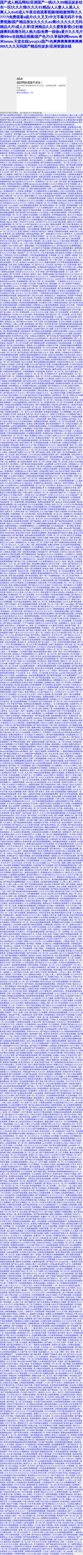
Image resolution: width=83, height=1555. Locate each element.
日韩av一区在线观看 (15, 853)
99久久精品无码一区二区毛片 (48, 1057)
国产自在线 (51, 336)
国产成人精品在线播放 (47, 172)
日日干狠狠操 (5, 872)
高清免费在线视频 (59, 127)
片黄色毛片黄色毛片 (38, 231)
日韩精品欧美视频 (25, 1366)
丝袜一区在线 (62, 785)
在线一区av (27, 1281)
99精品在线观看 (65, 1425)
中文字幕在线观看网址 (22, 602)
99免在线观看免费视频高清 (34, 939)
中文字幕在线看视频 (60, 982)
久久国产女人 (27, 775)
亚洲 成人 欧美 (15, 350)
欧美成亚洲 (42, 782)
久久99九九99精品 (14, 803)
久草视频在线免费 (41, 443)
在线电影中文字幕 (40, 822)
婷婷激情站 (26, 331)
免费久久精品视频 (31, 1321)
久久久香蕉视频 (21, 1373)
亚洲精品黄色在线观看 (41, 1326)
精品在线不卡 (9, 450)
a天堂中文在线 (61, 464)
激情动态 (72, 1537)
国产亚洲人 (40, 792)
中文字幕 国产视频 (15, 704)
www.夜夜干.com (17, 1129)
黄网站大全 (69, 815)
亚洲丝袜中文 (12, 856)
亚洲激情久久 (59, 872)
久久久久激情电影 (52, 540)
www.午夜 (67, 369)
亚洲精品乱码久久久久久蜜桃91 (66, 1236)
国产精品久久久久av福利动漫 (54, 1005)
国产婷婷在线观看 (70, 1535)
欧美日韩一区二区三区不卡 (42, 868)
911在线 (18, 837)
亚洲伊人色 (13, 1122)
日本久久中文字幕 (32, 846)
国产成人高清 (53, 1001)
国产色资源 (54, 552)
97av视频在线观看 (21, 179)
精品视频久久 (44, 1352)
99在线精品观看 (56, 811)
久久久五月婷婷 (17, 1003)
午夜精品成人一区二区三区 (39, 879)
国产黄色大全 (14, 780)
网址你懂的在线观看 (38, 189)
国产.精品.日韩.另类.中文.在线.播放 (50, 1081)
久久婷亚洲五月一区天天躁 (12, 587)
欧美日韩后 (38, 1328)
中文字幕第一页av (19, 974)
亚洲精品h (57, 1257)
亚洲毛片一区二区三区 (55, 371)
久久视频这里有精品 (72, 260)
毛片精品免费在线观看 (36, 932)
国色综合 (27, 998)
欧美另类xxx (10, 625)
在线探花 (4, 1247)
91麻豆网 (51, 1110)
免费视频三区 (29, 1269)
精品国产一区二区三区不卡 (29, 253)
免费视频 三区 (60, 1074)
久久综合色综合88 (58, 578)
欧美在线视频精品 (58, 1326)
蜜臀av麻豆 (15, 1043)
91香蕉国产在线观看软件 (33, 1437)
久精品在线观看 (40, 447)
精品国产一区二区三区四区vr (43, 146)
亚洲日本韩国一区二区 (18, 469)
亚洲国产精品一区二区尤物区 (60, 977)
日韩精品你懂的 (22, 1034)
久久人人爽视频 (62, 227)
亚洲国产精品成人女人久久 (72, 1024)
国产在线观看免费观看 (41, 856)
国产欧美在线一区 (46, 440)
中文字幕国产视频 (21, 744)
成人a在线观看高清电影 (45, 1269)
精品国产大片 (74, 830)
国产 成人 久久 (16, 172)
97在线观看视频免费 (72, 811)
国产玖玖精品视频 (23, 139)
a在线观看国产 (15, 236)
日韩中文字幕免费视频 (26, 787)
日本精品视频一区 (27, 523)
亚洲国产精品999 (66, 1494)
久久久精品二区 (17, 1371)
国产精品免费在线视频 (23, 725)
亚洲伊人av (66, 519)
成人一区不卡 (58, 1392)
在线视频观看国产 (59, 1444)
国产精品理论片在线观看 (37, 1390)
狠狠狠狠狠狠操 (30, 1150)
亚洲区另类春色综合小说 (52, 1114)
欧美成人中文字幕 (30, 803)
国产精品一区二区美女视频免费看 (44, 497)
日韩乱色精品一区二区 (22, 1316)
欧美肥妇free (6, 1027)
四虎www (77, 1549)
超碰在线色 (49, 398)
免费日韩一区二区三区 (14, 196)
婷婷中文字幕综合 (58, 414)
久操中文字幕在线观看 (43, 1285)
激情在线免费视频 (67, 1138)
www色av (37, 718)
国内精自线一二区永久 (57, 972)
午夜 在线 (53, 725)
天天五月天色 (34, 1338)
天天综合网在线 (44, 381)
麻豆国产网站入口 (34, 875)
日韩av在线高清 (47, 1338)
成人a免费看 (33, 1266)
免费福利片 (67, 832)
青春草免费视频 (35, 1143)
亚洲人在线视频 (61, 1525)
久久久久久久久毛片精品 (58, 447)
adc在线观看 (23, 160)
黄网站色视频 (48, 274)
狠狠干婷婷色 (12, 1314)
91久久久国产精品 (21, 1046)
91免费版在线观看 (34, 433)
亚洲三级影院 (23, 231)
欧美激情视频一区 (51, 659)
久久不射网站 (34, 1164)
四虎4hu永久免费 (59, 1345)
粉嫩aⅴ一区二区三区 (49, 1217)
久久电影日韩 (48, 298)
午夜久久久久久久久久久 (24, 633)
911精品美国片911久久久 (63, 1103)
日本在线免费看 (29, 390)
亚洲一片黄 (24, 1012)
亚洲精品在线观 (45, 1297)
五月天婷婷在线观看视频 (70, 545)
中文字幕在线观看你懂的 (35, 737)
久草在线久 (60, 568)
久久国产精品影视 (29, 1074)
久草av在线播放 (49, 1288)
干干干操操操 (28, 623)
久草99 (16, 512)
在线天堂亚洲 (45, 913)
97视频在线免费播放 (31, 549)
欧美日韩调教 (63, 640)
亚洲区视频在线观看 (24, 756)
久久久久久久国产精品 (40, 1247)
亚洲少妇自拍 (71, 673)
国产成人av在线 (17, 1264)
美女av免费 (56, 796)
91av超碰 (61, 951)
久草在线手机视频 (47, 597)
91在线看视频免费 (66, 481)
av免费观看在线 (52, 898)
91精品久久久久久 (66, 203)
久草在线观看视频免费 (38, 255)
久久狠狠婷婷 (45, 215)
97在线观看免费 (38, 1295)
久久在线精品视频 (18, 151)
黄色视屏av (74, 1368)
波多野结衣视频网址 (8, 1347)
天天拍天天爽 (59, 300)
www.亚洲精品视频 (13, 557)
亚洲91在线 (58, 1174)
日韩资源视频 (40, 837)
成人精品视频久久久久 (64, 1373)
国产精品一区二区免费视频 (20, 766)
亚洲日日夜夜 (74, 386)
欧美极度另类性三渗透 (9, 618)
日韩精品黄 (48, 925)
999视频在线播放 (55, 488)
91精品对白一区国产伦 (65, 1131)
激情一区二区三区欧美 (9, 431)
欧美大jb (4, 1200)
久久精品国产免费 (39, 1333)
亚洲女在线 (70, 1297)
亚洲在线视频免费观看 (16, 929)
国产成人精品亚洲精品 (16, 345)
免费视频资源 (49, 1240)
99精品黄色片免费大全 (12, 371)
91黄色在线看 (32, 561)
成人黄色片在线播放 (15, 1231)
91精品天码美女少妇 (65, 362)
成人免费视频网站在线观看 (21, 761)
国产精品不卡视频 (65, 533)
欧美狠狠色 (47, 300)
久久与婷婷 (10, 1444)
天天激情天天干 (51, 374)
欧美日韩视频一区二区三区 (23, 519)
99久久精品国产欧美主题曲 (14, 777)
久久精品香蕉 (28, 963)
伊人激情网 (28, 718)
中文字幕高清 (70, 388)
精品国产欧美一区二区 (9, 127)
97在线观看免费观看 (61, 1402)
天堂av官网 (59, 1169)
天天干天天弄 (21, 815)
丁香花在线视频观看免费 (46, 666)
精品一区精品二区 (19, 490)
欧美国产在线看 (6, 1288)
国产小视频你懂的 (43, 405)
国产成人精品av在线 (51, 319)
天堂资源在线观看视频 (59, 1385)
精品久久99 (38, 1409)
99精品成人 (22, 1399)
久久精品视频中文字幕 (18, 1105)
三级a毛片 (57, 483)
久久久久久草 (47, 531)
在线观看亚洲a (54, 751)
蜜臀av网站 (36, 728)
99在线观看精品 (54, 1380)
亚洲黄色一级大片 (64, 775)
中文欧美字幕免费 (55, 1053)
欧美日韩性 (10, 533)
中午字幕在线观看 (12, 1535)
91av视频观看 (76, 1245)
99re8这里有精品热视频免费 (14, 1086)
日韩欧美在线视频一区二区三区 (20, 1276)
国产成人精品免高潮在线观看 (37, 1176)
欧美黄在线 (22, 687)
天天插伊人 (21, 932)
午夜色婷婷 (6, 989)
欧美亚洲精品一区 (57, 139)
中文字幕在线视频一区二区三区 (57, 1271)
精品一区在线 (18, 1478)
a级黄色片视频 (34, 794)
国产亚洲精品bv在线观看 (51, 163)
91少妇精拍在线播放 (8, 1352)
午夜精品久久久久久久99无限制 (31, 201)
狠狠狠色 (38, 1240)
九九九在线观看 (46, 174)
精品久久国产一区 (58, 1551)
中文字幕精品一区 (7, 547)
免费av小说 (58, 1065)
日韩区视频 (52, 357)
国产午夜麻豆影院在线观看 (66, 542)
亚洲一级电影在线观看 (36, 742)
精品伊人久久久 (45, 1392)
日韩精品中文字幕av (45, 906)
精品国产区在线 (35, 469)
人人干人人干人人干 (69, 1518)
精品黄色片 (43, 338)
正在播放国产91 (48, 1482)
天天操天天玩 (57, 585)
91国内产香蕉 (33, 989)
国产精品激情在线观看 (23, 822)
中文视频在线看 (37, 590)
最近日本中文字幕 (55, 808)
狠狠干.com (35, 770)
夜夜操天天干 (23, 1423)
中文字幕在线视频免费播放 (68, 262)
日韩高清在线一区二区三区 (42, 400)
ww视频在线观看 (45, 1461)
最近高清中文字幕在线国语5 (39, 395)
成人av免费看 (14, 806)
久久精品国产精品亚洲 (50, 986)
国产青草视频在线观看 (55, 272)
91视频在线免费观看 (70, 630)
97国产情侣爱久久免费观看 (31, 1183)
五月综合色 (54, 1307)
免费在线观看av (11, 526)
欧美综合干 (19, 1288)
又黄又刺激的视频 (48, 1323)
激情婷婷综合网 (11, 827)
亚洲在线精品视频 (61, 611)
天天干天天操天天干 (63, 329)
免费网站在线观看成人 (50, 1518)
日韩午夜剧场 (30, 609)
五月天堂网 (26, 1535)
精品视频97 (7, 1046)
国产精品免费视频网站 (42, 841)
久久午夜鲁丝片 (46, 991)
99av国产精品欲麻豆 (33, 319)
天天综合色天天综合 (31, 580)
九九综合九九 (16, 1236)
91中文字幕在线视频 (68, 1034)
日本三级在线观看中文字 (38, 1307)
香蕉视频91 (37, 1207)
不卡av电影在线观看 (8, 920)
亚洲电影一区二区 (56, 1162)
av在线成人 (69, 457)
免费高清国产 (46, 229)
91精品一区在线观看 (51, 1554)
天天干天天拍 (71, 906)
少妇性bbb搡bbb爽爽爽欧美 (32, 540)
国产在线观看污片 (39, 1148)
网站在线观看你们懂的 (42, 652)
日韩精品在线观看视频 (15, 996)
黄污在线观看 (57, 694)
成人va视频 (12, 1319)
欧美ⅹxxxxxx (62, 236)
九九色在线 (40, 898)
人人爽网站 (48, 160)
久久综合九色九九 (14, 1395)
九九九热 (29, 773)
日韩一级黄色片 (22, 656)
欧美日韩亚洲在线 (65, 172)
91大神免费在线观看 (11, 1513)
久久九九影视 (46, 860)
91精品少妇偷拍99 (38, 336)
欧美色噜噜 (5, 1264)
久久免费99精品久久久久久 (50, 561)
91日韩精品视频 (51, 322)
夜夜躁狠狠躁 (31, 502)
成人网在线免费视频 (11, 331)
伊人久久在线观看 (23, 732)
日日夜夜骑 (24, 1069)
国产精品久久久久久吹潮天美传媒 (26, 825)
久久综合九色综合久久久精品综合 (19, 483)
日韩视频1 (20, 889)
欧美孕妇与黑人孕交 (20, 336)
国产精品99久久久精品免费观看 (65, 818)
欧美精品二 (48, 704)
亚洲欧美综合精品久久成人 (32, 457)
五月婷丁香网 (21, 1461)
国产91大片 (40, 265)
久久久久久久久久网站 (31, 557)
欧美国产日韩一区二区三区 (68, 1516)
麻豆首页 (52, 500)
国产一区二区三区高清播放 (21, 1414)
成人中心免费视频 (35, 158)
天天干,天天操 (76, 986)
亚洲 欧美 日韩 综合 (67, 348)
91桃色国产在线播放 (58, 1190)
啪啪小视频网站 (56, 1214)
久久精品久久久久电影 (36, 1050)
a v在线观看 (38, 1093)
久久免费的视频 (61, 1418)
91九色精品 (64, 1136)
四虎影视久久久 (75, 179)
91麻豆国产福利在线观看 (32, 925)
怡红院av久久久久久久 (25, 272)
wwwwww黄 (39, 749)
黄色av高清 (40, 1259)
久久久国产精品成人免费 (40, 364)
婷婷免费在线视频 (32, 616)
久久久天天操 (62, 1311)
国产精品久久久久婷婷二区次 (17, 1114)
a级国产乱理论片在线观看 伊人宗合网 (54, 803)
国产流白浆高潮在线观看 (24, 789)
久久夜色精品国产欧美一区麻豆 (51, 1361)
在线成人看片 (31, 1264)
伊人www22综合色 (63, 134)
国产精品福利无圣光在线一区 (58, 1544)
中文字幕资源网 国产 (51, 1274)
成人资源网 (10, 1179)
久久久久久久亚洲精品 (59, 1414)
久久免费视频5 (66, 412)
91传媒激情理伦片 (40, 388)
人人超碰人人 (62, 597)
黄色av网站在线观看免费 (35, 535)
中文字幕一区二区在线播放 (39, 148)
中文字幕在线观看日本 (66, 1411)
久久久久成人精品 (34, 1554)
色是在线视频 (10, 1333)
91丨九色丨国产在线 (58, 182)
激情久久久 (56, 1157)
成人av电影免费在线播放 (28, 796)
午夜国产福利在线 (41, 1385)
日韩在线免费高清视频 (67, 642)
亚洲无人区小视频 (67, 167)
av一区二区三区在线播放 (29, 982)
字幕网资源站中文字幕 (28, 1297)
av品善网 (18, 1250)
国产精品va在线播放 (31, 531)
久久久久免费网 (54, 927)
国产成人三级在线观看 (71, 239)
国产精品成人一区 (19, 659)
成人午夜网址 (20, 820)
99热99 (17, 946)
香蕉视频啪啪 (41, 758)
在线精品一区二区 (47, 965)
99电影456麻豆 (27, 716)
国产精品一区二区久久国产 (56, 1342)
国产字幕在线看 (9, 317)
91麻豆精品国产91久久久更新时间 (19, 459)
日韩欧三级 (23, 1157)
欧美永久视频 (43, 538)
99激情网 (68, 1214)
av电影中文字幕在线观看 (10, 554)
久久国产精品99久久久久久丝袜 (36, 224)
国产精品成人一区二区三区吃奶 (59, 742)
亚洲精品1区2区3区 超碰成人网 (32, 1528)
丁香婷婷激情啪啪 (48, 951)
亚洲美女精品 (29, 405)
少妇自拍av (70, 637)
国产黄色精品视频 (71, 381)
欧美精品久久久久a (57, 1459)
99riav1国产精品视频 (72, 528)
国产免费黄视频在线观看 (28, 440)
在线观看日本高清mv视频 (19, 590)
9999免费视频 (13, 1252)
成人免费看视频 (18, 234)
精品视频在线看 (63, 1164)
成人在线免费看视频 (18, 701)
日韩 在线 (12, 265)
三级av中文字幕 (65, 1456)
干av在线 (66, 685)
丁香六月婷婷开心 (35, 1290)
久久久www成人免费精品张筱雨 (41, 455)
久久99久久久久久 (32, 592)
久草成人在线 (41, 934)
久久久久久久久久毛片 (27, 694)
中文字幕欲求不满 (7, 1385)
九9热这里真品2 (13, 970)
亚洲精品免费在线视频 (41, 818)
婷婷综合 (50, 908)
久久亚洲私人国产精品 (67, 419)
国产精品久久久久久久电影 (46, 963)
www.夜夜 (24, 1212)
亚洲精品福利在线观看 (62, 806)
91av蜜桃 (13, 747)
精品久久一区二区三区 (18, 849)
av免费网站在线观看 (9, 1530)
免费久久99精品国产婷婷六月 (56, 1233)
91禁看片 (32, 1017)
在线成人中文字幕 (67, 305)
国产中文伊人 (57, 1383)
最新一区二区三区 (40, 602)
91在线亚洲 (10, 1195)
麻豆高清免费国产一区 (55, 424)
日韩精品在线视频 (69, 443)
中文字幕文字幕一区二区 (59, 1027)
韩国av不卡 (77, 1520)
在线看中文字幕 (9, 414)
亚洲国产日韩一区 (7, 376)
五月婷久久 (21, 1005)
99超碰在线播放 (11, 412)
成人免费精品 (10, 462)
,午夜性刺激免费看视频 (53, 1198)
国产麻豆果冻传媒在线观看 (32, 464)
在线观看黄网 (5, 984)
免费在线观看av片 (16, 735)
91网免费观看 (29, 371)
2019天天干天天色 (27, 222)
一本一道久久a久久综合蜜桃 (11, 155)
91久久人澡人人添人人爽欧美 (64, 678)
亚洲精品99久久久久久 (47, 445)
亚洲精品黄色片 (68, 1547)
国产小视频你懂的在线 (39, 839)
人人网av (4, 452)
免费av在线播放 (29, 1395)
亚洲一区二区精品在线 (29, 512)
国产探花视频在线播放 (23, 1098)
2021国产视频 (32, 820)
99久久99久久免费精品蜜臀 (33, 830)
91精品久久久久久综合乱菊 (72, 1207)
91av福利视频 (36, 1309)
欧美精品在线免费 (7, 932)
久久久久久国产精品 (45, 1478)
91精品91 (10, 177)
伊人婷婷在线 (55, 1129)
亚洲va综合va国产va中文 (42, 1549)
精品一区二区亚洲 (63, 682)
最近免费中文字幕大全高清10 (53, 592)
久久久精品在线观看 (49, 1378)
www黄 (70, 1551)
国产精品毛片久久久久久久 (14, 393)
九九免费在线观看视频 (32, 409)
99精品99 (13, 1376)
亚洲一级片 (58, 652)
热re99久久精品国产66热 (55, 884)
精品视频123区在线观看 (73, 860)
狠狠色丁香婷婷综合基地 (72, 720)
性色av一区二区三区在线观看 (18, 248)
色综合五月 (13, 1240)
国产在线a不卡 (41, 690)
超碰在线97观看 (19, 348)
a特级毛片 (68, 234)
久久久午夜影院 (33, 882)
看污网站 (70, 526)
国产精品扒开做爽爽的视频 (14, 882)
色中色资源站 (30, 1371)
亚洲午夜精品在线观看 (47, 858)
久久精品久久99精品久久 (35, 735)
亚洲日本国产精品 (35, 398)
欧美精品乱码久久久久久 (46, 877)
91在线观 (24, 1342)
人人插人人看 (48, 974)
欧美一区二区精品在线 (21, 1380)
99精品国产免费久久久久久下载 (23, 445)
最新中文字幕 (25, 728)
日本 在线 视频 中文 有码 (15, 709)
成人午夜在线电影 (16, 269)
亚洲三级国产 (16, 813)
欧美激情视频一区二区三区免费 (43, 1186)
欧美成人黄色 (10, 1516)
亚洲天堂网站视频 (23, 1198)
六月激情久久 (70, 554)
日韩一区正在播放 (14, 993)
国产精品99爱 (11, 528)
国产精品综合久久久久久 (17, 637)
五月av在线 (13, 982)
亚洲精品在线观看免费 (62, 1112)
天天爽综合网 (5, 1532)
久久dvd (59, 1259)
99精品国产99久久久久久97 (34, 1072)
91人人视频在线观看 (47, 262)
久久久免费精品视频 (50, 687)
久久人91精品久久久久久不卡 (67, 993)
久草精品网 (5, 813)
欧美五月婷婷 (20, 1050)
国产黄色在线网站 (19, 1323)
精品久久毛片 (5, 963)
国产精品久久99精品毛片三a (52, 1031)
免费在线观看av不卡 (38, 488)
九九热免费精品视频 (56, 426)
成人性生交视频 (30, 172)
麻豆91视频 (74, 1152)
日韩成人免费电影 (25, 191)
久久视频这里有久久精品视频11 (47, 191)
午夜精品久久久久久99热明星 (13, 723)
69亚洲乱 (38, 241)
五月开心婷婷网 (65, 322)
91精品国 (53, 1046)
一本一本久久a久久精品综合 (68, 500)
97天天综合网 (52, 348)
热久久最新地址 (72, 371)
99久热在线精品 (36, 160)
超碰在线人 (8, 925)
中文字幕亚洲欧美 (69, 711)
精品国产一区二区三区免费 (18, 343)
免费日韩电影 (63, 189)
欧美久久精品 (28, 837)
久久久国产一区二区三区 (27, 478)
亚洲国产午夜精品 (72, 284)
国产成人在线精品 (39, 1188)
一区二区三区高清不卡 (21, 1532)
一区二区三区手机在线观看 (60, 1485)
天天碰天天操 (12, 538)
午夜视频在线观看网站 (27, 747)
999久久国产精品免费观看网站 (12, 901)
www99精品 (69, 1259)
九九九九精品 (70, 939)
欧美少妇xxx (25, 400)
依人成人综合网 (31, 153)
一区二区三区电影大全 (26, 1516)
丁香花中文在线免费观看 (31, 640)
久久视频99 (8, 174)
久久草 (63, 535)
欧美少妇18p (45, 982)
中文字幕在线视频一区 (57, 583)
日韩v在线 (9, 837)
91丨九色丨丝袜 (27, 243)
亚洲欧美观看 (72, 279)
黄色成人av (64, 538)
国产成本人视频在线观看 (62, 789)
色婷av (23, 1421)
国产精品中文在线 (22, 635)
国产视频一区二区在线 (55, 706)
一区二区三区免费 (14, 939)
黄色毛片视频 (16, 1368)
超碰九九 (77, 1371)
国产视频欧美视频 (48, 846)
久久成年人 (8, 822)
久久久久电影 (76, 153)
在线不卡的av (18, 692)
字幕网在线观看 (45, 1103)
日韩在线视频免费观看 (14, 977)
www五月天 (60, 279)
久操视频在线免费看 (17, 875)
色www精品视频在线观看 (40, 922)
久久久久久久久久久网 (18, 1001)
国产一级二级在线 (74, 450)
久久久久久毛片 (38, 1293)
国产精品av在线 (7, 1034)
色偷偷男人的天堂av (51, 1309)
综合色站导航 (70, 355)
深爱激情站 (51, 1511)
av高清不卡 (56, 1155)
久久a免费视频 (6, 602)
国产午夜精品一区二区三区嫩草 (51, 1480)
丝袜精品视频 (76, 417)
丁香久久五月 (27, 1285)
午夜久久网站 (32, 471)
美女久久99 (73, 462)
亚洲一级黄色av (11, 730)
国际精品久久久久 (18, 713)
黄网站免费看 (56, 224)
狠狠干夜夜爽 (53, 661)
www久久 (33, 1162)
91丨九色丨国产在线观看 (15, 913)
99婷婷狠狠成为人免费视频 (19, 186)
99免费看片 (73, 1183)
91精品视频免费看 (16, 170)
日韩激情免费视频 (26, 1383)
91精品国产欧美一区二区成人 (58, 1528)
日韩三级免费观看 (40, 644)
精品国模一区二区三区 (21, 1542)
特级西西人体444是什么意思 (18, 910)
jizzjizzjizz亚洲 (5, 568)
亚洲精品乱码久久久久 (21, 801)
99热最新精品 (18, 568)
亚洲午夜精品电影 (63, 1252)
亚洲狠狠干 (33, 1091)
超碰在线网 (5, 960)
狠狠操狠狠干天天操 (44, 1440)
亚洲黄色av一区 (42, 182)
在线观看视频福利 (21, 474)
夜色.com (55, 148)
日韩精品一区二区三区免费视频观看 (23, 1228)
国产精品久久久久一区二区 (65, 1219)
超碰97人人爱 (48, 1418)
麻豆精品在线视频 (52, 1079)
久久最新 (74, 1231)
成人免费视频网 (20, 896)
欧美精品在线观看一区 (36, 348)
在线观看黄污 (21, 1179)
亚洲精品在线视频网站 (25, 376)
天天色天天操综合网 (49, 616)
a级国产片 (36, 1117)
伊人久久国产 (28, 1357)
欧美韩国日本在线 (59, 177)
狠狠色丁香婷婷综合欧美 (24, 877)
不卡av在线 (24, 1186)
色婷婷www (21, 1008)
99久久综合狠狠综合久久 (20, 1335)
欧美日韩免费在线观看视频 (43, 383)
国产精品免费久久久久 (9, 286)
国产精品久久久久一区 (32, 1274)
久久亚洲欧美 (54, 1024)
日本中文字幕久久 (37, 1084)
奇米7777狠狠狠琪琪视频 (42, 1539)
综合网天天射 (68, 1523)
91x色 (64, 376)
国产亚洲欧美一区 (12, 808)
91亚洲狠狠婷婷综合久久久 (71, 898)
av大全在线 (63, 1404)
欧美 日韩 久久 (29, 379)
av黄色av (10, 647)
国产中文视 (17, 300)
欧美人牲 (62, 1354)
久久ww (13, 851)
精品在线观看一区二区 (9, 262)
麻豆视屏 (13, 507)
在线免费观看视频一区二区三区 (33, 485)
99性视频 (18, 134)
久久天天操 (11, 1361)
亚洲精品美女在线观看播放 (62, 248)
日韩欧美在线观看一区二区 (61, 277)
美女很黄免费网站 (28, 500)
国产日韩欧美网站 (61, 1376)
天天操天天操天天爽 (24, 1385)
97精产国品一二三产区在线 (69, 1029)
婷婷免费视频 (10, 1311)
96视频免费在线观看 (61, 944)
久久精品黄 (50, 379)
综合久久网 (31, 1141)
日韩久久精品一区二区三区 (59, 1148)
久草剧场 (14, 1079)
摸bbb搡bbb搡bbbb (39, 564)
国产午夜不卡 (74, 1150)
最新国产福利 (27, 1039)
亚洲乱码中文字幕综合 (52, 407)
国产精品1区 (46, 258)
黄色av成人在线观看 (57, 1366)
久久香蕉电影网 (51, 1119)
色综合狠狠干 (67, 822)
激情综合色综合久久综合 (54, 1281)
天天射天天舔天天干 (54, 939)
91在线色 (25, 488)
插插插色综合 (32, 913)
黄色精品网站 (20, 860)
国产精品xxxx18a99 (24, 322)
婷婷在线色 (68, 808)
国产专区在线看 (53, 1050)
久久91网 (25, 839)
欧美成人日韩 (68, 656)
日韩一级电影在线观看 (16, 367)
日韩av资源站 (42, 390)
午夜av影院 (28, 493)
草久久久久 (13, 1117)
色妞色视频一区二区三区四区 (62, 1017)
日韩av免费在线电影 (45, 1371)
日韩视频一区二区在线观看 (14, 1226)
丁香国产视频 (61, 1340)
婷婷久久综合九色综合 (66, 1202)
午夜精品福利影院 (21, 566)
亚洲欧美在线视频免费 (27, 906)
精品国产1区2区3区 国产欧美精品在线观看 (54, 559)
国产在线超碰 (63, 920)
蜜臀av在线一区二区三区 (44, 227)
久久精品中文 (28, 516)
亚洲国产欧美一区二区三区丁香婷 (15, 436)
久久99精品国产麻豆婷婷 (67, 1020)
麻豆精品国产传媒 (23, 818)
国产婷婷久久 (64, 405)
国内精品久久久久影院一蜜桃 (61, 917)
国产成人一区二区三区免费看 (40, 1086)
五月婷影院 (74, 312)
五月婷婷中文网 (69, 507)
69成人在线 (63, 754)
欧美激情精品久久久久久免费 (66, 557)
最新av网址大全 (26, 1544)
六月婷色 (14, 1157)
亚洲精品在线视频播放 (45, 958)
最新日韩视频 (25, 856)
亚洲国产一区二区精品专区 (11, 531)
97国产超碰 (68, 970)
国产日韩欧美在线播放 (29, 799)
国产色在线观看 (64, 288)
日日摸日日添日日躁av (9, 1364)
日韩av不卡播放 (70, 1174)
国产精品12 (36, 1535)
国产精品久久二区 (53, 932)
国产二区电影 (16, 409)
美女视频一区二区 (67, 1060)
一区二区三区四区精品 (22, 1518)
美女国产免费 (31, 1219)
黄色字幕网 (8, 630)
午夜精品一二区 (48, 628)
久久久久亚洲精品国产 (48, 1205)
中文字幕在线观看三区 (70, 293)
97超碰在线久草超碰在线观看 (38, 1444)
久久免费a (71, 376)
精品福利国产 (32, 1181)
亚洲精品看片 (9, 915)
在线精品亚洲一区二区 (73, 1383)
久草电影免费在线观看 (37, 198)
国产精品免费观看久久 (32, 1537)
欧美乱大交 (30, 495)
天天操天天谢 (17, 611)
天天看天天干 (18, 984)
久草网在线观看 (61, 1492)
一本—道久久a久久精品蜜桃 (31, 412)
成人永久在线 (38, 295)
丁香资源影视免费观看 (66, 846)
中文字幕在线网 (47, 253)
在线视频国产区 (15, 428)
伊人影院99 (9, 1461)
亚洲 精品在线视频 (16, 576)
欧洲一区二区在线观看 (27, 661)
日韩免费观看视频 (18, 132)
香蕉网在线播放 (55, 602)
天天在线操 (71, 813)
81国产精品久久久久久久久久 (37, 277)
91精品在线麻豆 (72, 424)
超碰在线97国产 (24, 295)
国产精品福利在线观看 (48, 1036)
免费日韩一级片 (74, 566)
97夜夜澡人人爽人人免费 (13, 324)
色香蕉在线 (72, 887)
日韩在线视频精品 (71, 1335)
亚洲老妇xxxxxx (60, 160)
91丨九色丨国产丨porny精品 (63, 604)
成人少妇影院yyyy (73, 490)
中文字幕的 (67, 267)
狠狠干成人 (76, 599)
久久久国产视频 (46, 512)
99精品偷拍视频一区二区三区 (51, 478)
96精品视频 (40, 649)
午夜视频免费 (16, 390)
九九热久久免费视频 (64, 1269)
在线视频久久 (64, 623)
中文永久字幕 (38, 1029)
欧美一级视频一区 (41, 239)
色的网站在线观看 (63, 383)
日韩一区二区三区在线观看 (57, 1003)
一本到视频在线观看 (56, 1428)
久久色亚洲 (44, 212)
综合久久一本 (61, 1122)
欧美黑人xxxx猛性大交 (29, 262)
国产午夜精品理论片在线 (66, 1449)
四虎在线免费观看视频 (28, 303)
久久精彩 (65, 153)
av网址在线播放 (13, 839)
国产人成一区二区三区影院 (11, 1523)
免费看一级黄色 (71, 255)
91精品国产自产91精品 (71, 929)
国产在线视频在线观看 (44, 993)
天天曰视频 (33, 1447)
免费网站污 (68, 514)
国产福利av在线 (29, 381)
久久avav (11, 898)
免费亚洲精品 (76, 1544)
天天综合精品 (30, 514)
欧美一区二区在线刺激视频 (66, 896)
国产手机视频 (73, 1326)
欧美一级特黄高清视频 (26, 552)
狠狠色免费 (11, 1338)
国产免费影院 (28, 690)
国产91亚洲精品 (43, 1302)
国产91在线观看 (67, 659)
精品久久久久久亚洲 (15, 592)
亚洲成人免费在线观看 (36, 424)
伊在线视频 (38, 682)
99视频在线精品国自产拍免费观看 (14, 1107)
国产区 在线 (58, 1530)
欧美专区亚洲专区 (51, 1034)
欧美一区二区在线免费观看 (26, 326)
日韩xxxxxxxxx (33, 1031)
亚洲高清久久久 (22, 450)
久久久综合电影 (54, 782)
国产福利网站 (56, 1247)
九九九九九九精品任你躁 (54, 1328)
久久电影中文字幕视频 (41, 248)
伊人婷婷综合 (75, 982)
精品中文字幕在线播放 (32, 210)
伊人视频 (50, 329)
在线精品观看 (68, 1010)
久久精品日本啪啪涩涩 (37, 967)
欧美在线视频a (40, 1283)
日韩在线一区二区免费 (32, 300)
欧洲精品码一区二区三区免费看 (22, 595)
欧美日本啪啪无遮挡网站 (44, 614)
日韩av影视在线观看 (58, 212)
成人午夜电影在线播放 (39, 1423)
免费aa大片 (47, 903)
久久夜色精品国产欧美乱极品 (61, 1423)
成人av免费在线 (56, 1359)
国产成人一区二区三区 (68, 1378)
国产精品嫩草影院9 (73, 1361)
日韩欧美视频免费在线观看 (27, 250)
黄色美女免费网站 (39, 533)
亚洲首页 (9, 134)
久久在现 (17, 419)
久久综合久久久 (35, 739)
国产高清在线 (23, 352)
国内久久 (77, 917)
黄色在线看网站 (74, 1022)
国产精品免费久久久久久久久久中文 (18, 239)
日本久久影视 (36, 1114)
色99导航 (14, 1456)
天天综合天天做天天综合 (58, 1473)
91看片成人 (44, 1091)
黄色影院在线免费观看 (68, 780)
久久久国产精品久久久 (36, 1245)
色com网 (6, 758)
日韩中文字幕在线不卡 (16, 1404)
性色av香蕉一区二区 (29, 970)
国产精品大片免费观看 (39, 1046)
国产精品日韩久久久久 (39, 352)
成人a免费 (53, 1238)
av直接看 (72, 841)
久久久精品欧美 (41, 1357)
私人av (29, 644)
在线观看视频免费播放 (46, 136)
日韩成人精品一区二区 (73, 941)
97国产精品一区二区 (40, 1499)
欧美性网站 (16, 690)
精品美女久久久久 (45, 609)
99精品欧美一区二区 (17, 1181)
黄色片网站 (52, 419)
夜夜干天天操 (48, 521)
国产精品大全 (70, 1107)
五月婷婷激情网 (55, 507)
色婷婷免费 (60, 777)
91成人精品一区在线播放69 (31, 1364)
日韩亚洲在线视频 (71, 440)
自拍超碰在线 (25, 1549)
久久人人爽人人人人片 (37, 490)
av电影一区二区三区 (44, 834)
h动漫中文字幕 (52, 345)
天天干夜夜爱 (5, 974)
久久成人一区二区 (57, 1471)
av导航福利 (56, 376)
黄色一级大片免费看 (59, 587)
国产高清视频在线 (7, 291)
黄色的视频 (52, 533)
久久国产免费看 (67, 1001)
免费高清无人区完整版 (41, 360)
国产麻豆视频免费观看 (55, 735)
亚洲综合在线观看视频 (58, 1012)
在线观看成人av (24, 146)
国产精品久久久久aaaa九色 (57, 1262)
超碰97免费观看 (22, 1255)
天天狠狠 (78, 1523)
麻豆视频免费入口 (74, 326)
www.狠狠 (54, 953)
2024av (44, 894)
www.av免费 (62, 887)
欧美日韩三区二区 (35, 402)
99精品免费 (50, 1311)
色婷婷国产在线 (36, 1034)
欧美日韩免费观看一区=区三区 (49, 514)
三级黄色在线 (27, 1015)
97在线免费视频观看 (47, 1468)
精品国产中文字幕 (46, 250)
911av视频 (47, 941)
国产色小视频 (41, 887)
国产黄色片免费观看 (40, 960)
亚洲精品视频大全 (40, 1547)
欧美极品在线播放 (51, 412)
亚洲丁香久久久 (62, 144)
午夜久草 (23, 1504)
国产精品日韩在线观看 (60, 889)
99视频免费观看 (42, 699)
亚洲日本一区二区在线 (43, 1236)
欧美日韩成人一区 (47, 1131)
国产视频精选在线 (29, 554)
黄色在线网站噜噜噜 (36, 141)
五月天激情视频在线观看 (27, 604)
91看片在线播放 (53, 1433)
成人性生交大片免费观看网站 (61, 338)
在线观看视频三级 (61, 709)
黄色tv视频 (58, 970)
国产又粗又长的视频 (42, 1319)
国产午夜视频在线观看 (34, 884)
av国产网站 (11, 146)
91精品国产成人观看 (58, 839)
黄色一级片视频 (74, 972)
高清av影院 (51, 920)
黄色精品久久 (50, 295)
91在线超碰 (47, 193)
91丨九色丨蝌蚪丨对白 (60, 1352)
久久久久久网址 (70, 766)
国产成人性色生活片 (52, 1141)
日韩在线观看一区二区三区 (34, 1523)
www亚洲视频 (47, 1117)
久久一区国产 (52, 671)
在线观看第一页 (6, 474)
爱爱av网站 (49, 1122)
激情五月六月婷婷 (74, 222)
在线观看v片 (21, 967)
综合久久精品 (5, 348)
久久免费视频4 (38, 547)
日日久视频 (43, 1162)
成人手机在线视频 (45, 1257)
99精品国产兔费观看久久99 (36, 754)
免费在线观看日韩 (27, 706)
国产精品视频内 (33, 1217)
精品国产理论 (10, 687)
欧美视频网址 (73, 1122)
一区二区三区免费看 (13, 1281)
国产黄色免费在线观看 (18, 1425)
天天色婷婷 (33, 701)
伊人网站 (23, 1525)
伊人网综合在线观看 (42, 1368)
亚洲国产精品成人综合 (63, 998)
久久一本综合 (32, 673)
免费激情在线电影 (41, 421)
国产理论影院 (23, 1084)
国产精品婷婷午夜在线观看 (55, 220)
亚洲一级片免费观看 (33, 568)
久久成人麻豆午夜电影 (44, 1525)
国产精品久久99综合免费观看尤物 (43, 1107)
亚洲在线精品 (43, 1088)
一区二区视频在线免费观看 (66, 1283)
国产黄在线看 (18, 319)
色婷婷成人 (17, 1539)
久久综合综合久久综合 (54, 1430)
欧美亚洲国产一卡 (53, 737)
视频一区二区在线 (60, 462)
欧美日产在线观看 (61, 763)
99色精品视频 (44, 889)
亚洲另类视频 (24, 1330)
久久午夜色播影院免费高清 (43, 801)
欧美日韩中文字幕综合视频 (32, 1233)
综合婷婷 (17, 925)
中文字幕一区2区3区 (22, 1207)
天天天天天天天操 (39, 1542)
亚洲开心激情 (18, 870)
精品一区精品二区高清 (50, 946)
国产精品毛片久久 (36, 1212)
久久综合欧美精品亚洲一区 (36, 977)
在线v (11, 1050)
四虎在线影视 (14, 500)
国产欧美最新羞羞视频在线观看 (58, 1437)
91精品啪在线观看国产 (57, 1221)
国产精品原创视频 (41, 1214)
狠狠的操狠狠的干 (28, 208)
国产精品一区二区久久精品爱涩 (40, 1421)
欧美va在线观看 (26, 1487)
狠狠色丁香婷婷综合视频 (58, 231)
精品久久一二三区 (12, 540)
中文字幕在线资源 (25, 279)
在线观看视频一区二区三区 (11, 224)
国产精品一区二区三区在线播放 (20, 1402)
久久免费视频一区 (50, 713)
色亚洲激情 (46, 728)
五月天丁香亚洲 (11, 357)
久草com (70, 1459)
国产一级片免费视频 (72, 694)
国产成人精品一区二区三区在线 (34, 808)
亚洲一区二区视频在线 (38, 625)
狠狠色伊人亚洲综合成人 (67, 877)
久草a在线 (7, 1131)
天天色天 (31, 1466)
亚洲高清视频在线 (30, 481)
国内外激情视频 (65, 713)
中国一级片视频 (24, 507)
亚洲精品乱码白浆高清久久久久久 (68, 1062)
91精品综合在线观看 (40, 832)
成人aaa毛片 (5, 965)
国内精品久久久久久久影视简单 (50, 554)
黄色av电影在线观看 (11, 934)
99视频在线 (72, 1005)
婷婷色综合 (43, 1485)
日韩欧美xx (58, 433)
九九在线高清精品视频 (43, 806)
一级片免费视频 (33, 229)
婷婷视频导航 (24, 1169)
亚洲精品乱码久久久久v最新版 (55, 179)
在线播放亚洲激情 (60, 841)
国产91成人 (58, 1539)
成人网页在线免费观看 (68, 1250)
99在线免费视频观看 (37, 675)
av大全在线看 (32, 151)
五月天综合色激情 (45, 1074)
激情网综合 (29, 870)
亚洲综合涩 (74, 716)
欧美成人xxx (10, 322)
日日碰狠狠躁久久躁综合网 (36, 583)
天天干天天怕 (10, 1423)
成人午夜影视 (68, 1293)
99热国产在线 (14, 663)
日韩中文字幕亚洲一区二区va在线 (17, 1471)
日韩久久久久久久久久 (64, 379)
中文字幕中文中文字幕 (53, 1406)
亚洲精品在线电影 (16, 153)
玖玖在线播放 (12, 1487)
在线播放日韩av (9, 478)
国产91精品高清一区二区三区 (51, 701)
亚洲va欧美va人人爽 (19, 951)
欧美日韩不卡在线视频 (65, 1015)
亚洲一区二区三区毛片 (36, 1095)
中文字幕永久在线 (45, 815)
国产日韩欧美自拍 (48, 785)
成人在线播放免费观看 (72, 1105)
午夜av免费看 (19, 338)
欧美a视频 (76, 903)
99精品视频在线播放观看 (46, 523)
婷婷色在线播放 (67, 1309)
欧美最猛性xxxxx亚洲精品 (27, 811)
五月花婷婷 (65, 1126)
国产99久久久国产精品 (55, 996)
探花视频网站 (50, 730)
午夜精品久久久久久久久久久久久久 (64, 979)
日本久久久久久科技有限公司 (67, 697)
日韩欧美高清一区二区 (19, 922)
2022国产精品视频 (46, 1442)
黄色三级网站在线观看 (18, 585)
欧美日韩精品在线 (39, 291)
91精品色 (50, 1283)
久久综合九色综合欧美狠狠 (63, 1416)
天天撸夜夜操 (30, 1024)
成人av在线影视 (20, 504)
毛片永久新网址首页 (45, 851)
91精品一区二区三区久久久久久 (48, 1010)
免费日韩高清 (53, 1542)
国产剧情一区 (53, 967)
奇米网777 (56, 1179)
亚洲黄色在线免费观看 (50, 549)
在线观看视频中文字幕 (34, 1119)
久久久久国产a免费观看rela (37, 1129)
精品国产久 (20, 1444)
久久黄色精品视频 (61, 704)
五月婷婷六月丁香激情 (29, 286)
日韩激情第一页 (11, 407)
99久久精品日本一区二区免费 (63, 1475)
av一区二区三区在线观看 (49, 151)
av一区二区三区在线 (63, 1371)
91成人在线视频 (15, 1537)
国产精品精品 (36, 521)
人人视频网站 (10, 599)
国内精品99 (63, 725)
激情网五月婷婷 (61, 1084)
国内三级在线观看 (45, 1387)
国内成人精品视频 (18, 227)
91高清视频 (48, 936)
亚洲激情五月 (21, 542)
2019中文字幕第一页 (43, 870)
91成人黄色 (49, 1532)
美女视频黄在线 (36, 1435)
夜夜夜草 (72, 1525)
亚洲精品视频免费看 (51, 1207)
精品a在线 (72, 1041)
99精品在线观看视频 (41, 773)
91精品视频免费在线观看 (69, 747)
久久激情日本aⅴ (12, 485)
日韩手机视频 (25, 357)
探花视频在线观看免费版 (45, 984)
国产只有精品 (10, 604)
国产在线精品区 (49, 1022)
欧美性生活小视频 (10, 1383)
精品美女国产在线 (62, 891)
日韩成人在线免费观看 (56, 326)
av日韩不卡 (40, 222)
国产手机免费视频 (62, 580)
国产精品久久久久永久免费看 (13, 167)
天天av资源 (57, 1535)
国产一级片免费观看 (40, 139)
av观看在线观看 (38, 1262)
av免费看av (69, 1359)
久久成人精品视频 (14, 1454)
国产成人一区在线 (61, 1387)
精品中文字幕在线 (19, 697)
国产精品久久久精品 (56, 637)
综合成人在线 (50, 749)
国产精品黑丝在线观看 (64, 521)
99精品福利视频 (33, 234)
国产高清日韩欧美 (21, 1433)
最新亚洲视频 (41, 545)
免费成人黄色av (51, 1435)
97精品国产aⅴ (22, 625)
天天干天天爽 (73, 875)
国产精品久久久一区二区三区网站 (59, 476)
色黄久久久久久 (59, 436)
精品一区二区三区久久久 (29, 1136)
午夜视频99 (28, 428)
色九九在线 (59, 1117)
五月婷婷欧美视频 (30, 1480)
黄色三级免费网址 (73, 870)
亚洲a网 (76, 1456)
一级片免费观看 (65, 1036)
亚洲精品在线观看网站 (21, 1221)
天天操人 (66, 1048)
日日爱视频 (73, 160)
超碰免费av (56, 744)
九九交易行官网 (54, 1048)
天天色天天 (61, 1022)
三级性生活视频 (9, 552)
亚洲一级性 (56, 452)
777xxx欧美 (21, 673)
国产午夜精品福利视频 (64, 132)
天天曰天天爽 (37, 1532)
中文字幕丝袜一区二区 (30, 946)
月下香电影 (40, 706)
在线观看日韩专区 (46, 132)
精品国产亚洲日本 (35, 1076)
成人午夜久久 (36, 350)
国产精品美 (33, 1157)
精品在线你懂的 (51, 1404)
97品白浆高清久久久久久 (13, 616)
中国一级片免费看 (65, 718)
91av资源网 (67, 1319)
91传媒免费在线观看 (60, 364)
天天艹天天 (31, 167)
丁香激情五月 (15, 830)
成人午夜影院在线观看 (48, 1447)
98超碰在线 (62, 295)
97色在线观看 (15, 1428)
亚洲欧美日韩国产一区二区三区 (43, 236)
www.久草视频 (20, 217)
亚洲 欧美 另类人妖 (25, 414)
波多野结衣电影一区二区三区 (65, 229)
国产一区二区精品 (70, 350)
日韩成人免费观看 (25, 1319)
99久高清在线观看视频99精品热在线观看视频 (18, 1442)
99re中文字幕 (18, 1119)
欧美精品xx (69, 210)
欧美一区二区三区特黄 (42, 462)
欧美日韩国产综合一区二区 (21, 1271)
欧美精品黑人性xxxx (21, 1224)
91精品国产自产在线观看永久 (35, 1048)
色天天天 (39, 519)
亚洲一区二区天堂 (43, 376)
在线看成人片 (72, 592)
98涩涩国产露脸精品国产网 (41, 1452)
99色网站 (51, 1171)
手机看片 (15, 243)
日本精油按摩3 (51, 1029)
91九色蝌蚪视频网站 (64, 1110)
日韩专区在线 (16, 960)
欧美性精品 (65, 1501)
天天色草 (50, 265)
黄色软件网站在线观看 (53, 341)
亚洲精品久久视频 (59, 1302)
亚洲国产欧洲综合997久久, (12, 1167)
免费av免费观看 (7, 326)
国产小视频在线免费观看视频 (17, 1497)
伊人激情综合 (75, 1247)
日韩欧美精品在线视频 (35, 476)
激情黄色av (24, 770)
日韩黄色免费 (45, 1193)
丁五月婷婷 (65, 1231)
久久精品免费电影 (71, 647)
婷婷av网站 (19, 680)
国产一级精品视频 (27, 246)
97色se (66, 1247)
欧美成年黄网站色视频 (61, 595)
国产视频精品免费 (37, 343)
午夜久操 (53, 915)
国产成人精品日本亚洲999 (39, 1105)
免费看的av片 (21, 1266)
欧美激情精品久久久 (18, 1447)
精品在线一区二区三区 (25, 898)
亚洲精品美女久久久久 (48, 481)
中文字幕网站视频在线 (12, 129)
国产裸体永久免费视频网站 (54, 1255)
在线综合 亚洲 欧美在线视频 (29, 307)
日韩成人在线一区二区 (53, 504)
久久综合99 (13, 497)
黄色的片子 (38, 1281)
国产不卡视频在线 (25, 241)
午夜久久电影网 (60, 512)
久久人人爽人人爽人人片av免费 (27, 1124)
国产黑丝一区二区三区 (42, 1316)
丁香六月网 (60, 799)
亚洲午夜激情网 (71, 198)
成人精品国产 (41, 495)
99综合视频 (28, 1250)
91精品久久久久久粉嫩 (53, 1076)
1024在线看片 (43, 1264)
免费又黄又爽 (63, 915)
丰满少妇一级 (25, 927)
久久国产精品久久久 (45, 692)
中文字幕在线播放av (72, 652)
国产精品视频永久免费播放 (16, 955)
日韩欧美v (37, 305)
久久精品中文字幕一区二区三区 (34, 663)
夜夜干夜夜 (38, 1015)
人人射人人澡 (71, 1480)
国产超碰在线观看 (64, 336)
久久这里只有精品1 (17, 476)
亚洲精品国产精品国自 (18, 1091)
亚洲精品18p (49, 682)
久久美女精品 (62, 1150)
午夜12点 (9, 725)
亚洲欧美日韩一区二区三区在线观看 (59, 402)
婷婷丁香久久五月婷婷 (66, 1288)
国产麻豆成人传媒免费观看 (48, 1395)
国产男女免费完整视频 (58, 1145)
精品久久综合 (70, 1181)
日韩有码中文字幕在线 (22, 1547)
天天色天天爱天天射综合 (10, 1257)
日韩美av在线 (19, 1459)
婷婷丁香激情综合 (56, 644)
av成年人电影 (20, 288)
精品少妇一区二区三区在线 (21, 298)
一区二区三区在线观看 (30, 780)
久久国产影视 (28, 621)
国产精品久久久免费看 (73, 585)
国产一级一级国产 (21, 1490)
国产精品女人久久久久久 (15, 1511)
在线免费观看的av (44, 680)
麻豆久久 (42, 326)
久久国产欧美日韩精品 (37, 1001)
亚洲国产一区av (11, 1012)
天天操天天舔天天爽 (47, 1202)
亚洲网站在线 (45, 1157)
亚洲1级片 (11, 1482)
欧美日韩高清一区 (26, 1062)
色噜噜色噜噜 (56, 1105)
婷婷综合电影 (39, 1276)
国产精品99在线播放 (49, 770)
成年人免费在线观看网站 (49, 820)
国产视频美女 (46, 1506)
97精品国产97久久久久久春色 (66, 243)
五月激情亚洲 (24, 573)
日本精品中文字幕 (7, 293)
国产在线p (48, 1212)
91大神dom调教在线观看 (53, 210)
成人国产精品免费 (35, 659)
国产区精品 (32, 815)
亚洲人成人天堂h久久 (69, 1050)
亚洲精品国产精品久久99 (24, 763)
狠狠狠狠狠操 (59, 609)
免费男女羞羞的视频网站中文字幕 (33, 355)
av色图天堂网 (46, 1321)
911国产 (23, 1466)
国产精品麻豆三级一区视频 (59, 516)
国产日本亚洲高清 (23, 291)
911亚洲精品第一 (58, 526)
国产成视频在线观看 (24, 1053)
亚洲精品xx (54, 756)
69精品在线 (32, 1387)
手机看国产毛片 (10, 136)
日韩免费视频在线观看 (9, 355)
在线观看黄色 (9, 1198)
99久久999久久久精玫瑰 (67, 217)
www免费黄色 (6, 1224)
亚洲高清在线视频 (67, 148)
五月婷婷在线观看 (73, 139)
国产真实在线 (19, 630)
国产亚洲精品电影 (64, 1093)
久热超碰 (40, 379)
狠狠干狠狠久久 (31, 196)
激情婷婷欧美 (32, 1485)
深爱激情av (18, 165)
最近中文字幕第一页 (25, 317)
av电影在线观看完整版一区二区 (22, 678)
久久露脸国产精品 (73, 414)
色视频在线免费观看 (56, 490)
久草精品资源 (73, 1340)
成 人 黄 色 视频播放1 (68, 770)
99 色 (73, 623)
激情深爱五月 (21, 341)
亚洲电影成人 (27, 806)
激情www (73, 925)
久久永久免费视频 (12, 640)
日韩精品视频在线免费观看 (71, 345)
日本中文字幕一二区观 (52, 350)
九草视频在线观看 (14, 549)
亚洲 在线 (29, 614)
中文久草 (73, 1003)
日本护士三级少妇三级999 (71, 552)
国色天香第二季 (26, 443)
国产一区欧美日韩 (51, 1290)
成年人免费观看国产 (72, 1530)
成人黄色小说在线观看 (73, 433)
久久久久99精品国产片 (25, 834)
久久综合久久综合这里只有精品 (50, 647)
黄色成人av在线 (35, 955)
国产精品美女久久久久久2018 (67, 274)
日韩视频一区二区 (56, 255)
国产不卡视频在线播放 (16, 424)
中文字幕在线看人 (7, 1065)
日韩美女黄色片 (15, 1274)
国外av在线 (54, 1069)
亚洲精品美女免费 (25, 1093)
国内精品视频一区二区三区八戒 (25, 1152)
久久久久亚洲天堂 (46, 777)
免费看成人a (43, 155)
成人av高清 (47, 241)
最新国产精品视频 (10, 1062)
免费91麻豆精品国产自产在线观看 (40, 367)
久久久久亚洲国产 (43, 595)
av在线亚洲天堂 (61, 1067)
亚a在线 (72, 1385)
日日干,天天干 (76, 1164)
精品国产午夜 (14, 1015)
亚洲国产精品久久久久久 (44, 1492)
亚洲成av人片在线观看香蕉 (23, 958)
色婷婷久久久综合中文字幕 (46, 623)
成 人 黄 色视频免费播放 (44, 1463)
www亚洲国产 (12, 1330)
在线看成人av (45, 417)
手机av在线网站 (15, 979)
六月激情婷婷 (11, 1067)
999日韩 (54, 405)
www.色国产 (61, 547)
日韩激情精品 (49, 1015)
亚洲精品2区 (48, 433)
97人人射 (4, 1428)
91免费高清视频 (25, 305)
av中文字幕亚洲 (17, 583)
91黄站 (78, 379)
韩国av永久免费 (76, 395)
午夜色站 (26, 274)
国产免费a (50, 1098)
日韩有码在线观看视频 (44, 317)
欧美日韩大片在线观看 (44, 668)
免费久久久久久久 (41, 1414)
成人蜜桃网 (67, 208)
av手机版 (51, 1330)
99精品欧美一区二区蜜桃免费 (12, 502)
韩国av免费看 (24, 1247)
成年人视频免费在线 (26, 1067)
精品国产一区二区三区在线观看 (63, 421)
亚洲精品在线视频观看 (33, 704)
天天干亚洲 (38, 322)
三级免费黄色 (14, 1233)
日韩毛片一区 (62, 758)
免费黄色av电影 (35, 974)
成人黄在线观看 (60, 1513)
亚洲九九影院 (67, 782)
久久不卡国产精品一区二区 (16, 1387)
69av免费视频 (72, 1316)
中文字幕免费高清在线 (64, 844)
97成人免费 (16, 628)
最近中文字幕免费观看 (69, 794)
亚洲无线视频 (39, 314)
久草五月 (73, 680)
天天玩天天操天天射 (69, 540)
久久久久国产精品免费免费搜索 (53, 813)
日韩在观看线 (71, 799)
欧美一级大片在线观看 (52, 630)
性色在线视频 (10, 642)
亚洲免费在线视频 (44, 787)
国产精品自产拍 (15, 998)
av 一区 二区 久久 (64, 749)
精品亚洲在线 (16, 516)
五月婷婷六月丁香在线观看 (55, 1497)
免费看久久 (24, 1314)
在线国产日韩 (65, 967)
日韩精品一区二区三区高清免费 (51, 1200)
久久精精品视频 (15, 1501)
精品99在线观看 (51, 1160)
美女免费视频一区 (10, 1010)
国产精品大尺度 (54, 663)
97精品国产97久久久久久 (44, 279)
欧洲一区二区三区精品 (9, 1466)
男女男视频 (13, 1247)
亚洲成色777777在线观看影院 (31, 220)
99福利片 (20, 1024)
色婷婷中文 (46, 635)
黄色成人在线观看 (59, 728)
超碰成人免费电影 (65, 1119)
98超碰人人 (8, 972)
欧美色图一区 (44, 604)
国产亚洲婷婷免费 (35, 341)
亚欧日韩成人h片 (69, 407)
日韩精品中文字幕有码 (71, 352)
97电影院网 (40, 1311)
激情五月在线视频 (30, 215)
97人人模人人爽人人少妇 (13, 884)
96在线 (17, 685)
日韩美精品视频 (61, 1409)
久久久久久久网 (17, 1160)
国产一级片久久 (51, 1349)
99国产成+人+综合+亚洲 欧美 (26, 174)
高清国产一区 (18, 1103)
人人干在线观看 (35, 528)
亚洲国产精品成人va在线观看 (35, 386)
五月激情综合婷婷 (67, 1395)
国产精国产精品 (40, 1171)
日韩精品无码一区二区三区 (63, 1008)
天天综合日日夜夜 (70, 400)
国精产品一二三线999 (67, 493)
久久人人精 (58, 1300)
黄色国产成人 (18, 872)
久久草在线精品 (31, 165)
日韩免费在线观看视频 (52, 853)
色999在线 (27, 1539)
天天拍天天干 (61, 692)
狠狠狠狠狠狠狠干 (61, 834)
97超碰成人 (58, 941)
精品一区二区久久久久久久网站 (26, 1131)
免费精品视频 (48, 697)
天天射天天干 (39, 1494)
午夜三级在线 (28, 1501)
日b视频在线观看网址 (19, 1162)
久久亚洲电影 (75, 754)
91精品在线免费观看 (13, 405)
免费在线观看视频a (72, 1300)
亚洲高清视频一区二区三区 (11, 215)
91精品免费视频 (60, 193)
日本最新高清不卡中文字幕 (70, 310)
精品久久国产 (29, 758)
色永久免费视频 (15, 792)
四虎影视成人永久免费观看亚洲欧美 (23, 1278)
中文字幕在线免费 (69, 856)
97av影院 (37, 298)
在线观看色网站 (60, 936)
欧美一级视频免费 (30, 991)
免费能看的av (66, 946)
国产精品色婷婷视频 (23, 388)
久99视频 (73, 671)
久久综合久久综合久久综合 (16, 1307)
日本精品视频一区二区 (21, 258)
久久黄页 (47, 1416)
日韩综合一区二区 (41, 493)
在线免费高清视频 (28, 1513)
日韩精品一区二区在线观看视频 (37, 587)
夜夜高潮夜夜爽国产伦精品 (48, 1231)
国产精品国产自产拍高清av (27, 212)
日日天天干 (50, 547)
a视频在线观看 (18, 782)
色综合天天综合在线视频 (65, 502)
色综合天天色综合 (44, 1243)
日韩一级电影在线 (53, 1039)
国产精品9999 (32, 132)
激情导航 (53, 493)
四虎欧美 (25, 236)
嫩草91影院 (57, 369)
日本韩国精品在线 (59, 215)
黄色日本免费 (28, 993)
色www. (72, 331)
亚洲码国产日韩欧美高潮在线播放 (53, 509)
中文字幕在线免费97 (36, 1399)
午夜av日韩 (37, 1022)
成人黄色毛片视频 (58, 393)
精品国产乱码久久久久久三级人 (29, 915)
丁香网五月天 (12, 1283)
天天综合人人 (47, 1347)
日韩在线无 (60, 367)
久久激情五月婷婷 (56, 625)
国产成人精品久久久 (17, 466)
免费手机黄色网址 (60, 331)
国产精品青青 (36, 1354)
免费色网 (78, 248)
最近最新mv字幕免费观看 (31, 685)
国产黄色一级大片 (65, 1333)
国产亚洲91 (50, 830)
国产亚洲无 (70, 186)
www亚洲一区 (74, 1145)
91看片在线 (8, 338)
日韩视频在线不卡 (37, 1433)
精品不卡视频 (12, 1504)
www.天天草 (22, 599)
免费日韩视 (40, 621)
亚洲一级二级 (43, 1017)
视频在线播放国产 (52, 827)
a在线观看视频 (52, 1245)
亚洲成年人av (5, 1551)
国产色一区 (32, 1461)
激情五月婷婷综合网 (74, 609)
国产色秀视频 (50, 1516)
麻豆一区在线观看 (14, 260)
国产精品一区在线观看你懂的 (22, 1081)
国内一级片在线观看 (32, 1167)
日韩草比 (59, 440)
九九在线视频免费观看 (63, 1532)
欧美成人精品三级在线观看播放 (13, 1031)
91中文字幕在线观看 (59, 910)
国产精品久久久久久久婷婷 (39, 585)
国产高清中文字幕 (39, 1330)
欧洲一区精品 (53, 934)
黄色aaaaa (40, 170)
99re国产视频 (31, 1361)
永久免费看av (57, 766)
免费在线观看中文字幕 (64, 801)
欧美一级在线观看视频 (53, 457)
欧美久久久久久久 (56, 388)
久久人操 (23, 395)
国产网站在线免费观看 (50, 1126)
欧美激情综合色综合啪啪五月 (61, 1209)
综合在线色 (63, 1217)
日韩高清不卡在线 (64, 984)
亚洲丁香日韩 (41, 711)
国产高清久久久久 (45, 1219)
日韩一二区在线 (67, 1542)
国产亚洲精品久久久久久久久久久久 (50, 1195)
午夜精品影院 (20, 1416)
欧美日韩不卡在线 (23, 533)
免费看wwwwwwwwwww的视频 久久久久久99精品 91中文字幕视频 (50, 184)
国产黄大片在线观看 (11, 447)
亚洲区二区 (33, 1155)
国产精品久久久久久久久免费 (15, 284)
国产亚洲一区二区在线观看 (21, 948)
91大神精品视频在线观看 (63, 1347)
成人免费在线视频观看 (29, 1468)
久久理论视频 (59, 1297)
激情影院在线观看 (54, 1072)
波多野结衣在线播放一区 (40, 566)
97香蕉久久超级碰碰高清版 (69, 291)
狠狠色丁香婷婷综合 (25, 887)
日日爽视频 (6, 1209)
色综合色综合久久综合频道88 (31, 1122)
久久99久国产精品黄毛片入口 (42, 606)
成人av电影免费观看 (67, 1160)
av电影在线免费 (47, 580)
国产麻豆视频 (18, 535)
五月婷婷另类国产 (71, 1539)
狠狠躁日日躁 (30, 1088)
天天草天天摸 (5, 654)
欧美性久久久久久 (64, 485)
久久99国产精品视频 (35, 1430)
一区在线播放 (12, 652)
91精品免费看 (18, 1551)
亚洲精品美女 (64, 497)
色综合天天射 (23, 571)
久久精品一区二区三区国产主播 (41, 542)
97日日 (60, 1107)
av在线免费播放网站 (18, 426)
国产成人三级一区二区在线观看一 (43, 281)
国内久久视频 (10, 307)
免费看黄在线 (34, 1323)
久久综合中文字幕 (66, 573)
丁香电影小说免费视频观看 (11, 381)
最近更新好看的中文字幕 (61, 913)
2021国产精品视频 (20, 1193)
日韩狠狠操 (54, 960)
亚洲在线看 (27, 841)
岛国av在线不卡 (28, 934)
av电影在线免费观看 (40, 1509)
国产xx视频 (59, 815)
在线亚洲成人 (54, 1547)
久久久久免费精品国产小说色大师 (46, 1043)
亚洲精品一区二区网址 (37, 637)
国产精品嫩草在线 (7, 756)
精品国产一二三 (47, 1340)
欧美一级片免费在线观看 (38, 849)
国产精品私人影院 (43, 452)
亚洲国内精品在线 (75, 1221)
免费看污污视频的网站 (63, 1212)
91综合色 (73, 1067)
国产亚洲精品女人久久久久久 (54, 1504)
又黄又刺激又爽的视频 (69, 241)
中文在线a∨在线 (67, 827)
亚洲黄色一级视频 (18, 1359)
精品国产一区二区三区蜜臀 (50, 153)
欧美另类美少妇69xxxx (61, 417)
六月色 (20, 1311)
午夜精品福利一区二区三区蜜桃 (68, 958)
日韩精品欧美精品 (60, 303)
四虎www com (32, 338)
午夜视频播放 (57, 381)
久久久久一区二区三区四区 (27, 293)
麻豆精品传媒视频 (69, 474)
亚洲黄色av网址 (26, 127)
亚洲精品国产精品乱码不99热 (49, 267)
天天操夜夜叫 (39, 1544)
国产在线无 (29, 984)
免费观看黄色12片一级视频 (41, 1300)
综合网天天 (31, 466)
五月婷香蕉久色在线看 (52, 685)
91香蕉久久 (37, 732)
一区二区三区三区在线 (39, 450)
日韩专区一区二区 (61, 925)
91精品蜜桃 (60, 1463)
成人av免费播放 (67, 756)
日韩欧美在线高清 (26, 668)
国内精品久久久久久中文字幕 (39, 1133)
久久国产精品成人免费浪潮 (42, 1169)
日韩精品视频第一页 (25, 265)
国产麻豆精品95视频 (27, 538)
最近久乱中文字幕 (26, 1010)
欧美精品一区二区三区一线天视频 (57, 1364)
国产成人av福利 (6, 1373)
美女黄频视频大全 (18, 644)
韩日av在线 (63, 671)
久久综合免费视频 (32, 163)
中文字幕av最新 (34, 1504)
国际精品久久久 (29, 559)
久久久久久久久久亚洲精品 (54, 739)
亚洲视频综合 (77, 1528)
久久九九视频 (48, 998)
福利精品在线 (74, 1409)
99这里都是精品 (51, 269)
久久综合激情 (27, 1171)
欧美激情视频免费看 (50, 794)
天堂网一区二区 (53, 535)
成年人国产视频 (72, 568)
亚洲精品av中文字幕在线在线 (15, 158)
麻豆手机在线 (21, 455)
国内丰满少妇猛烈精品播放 (69, 858)
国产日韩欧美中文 (14, 1357)
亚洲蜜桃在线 (68, 663)
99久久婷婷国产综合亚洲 (25, 647)
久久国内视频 (30, 1231)
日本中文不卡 (71, 1169)
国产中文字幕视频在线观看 (26, 177)
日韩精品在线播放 (10, 303)
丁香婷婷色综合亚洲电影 (49, 293)
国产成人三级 (20, 561)
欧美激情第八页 (40, 1110)
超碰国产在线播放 (37, 1314)
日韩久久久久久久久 (56, 495)
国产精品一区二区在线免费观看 (63, 571)
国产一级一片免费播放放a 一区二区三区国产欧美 (59, 576)
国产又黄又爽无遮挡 (71, 224)
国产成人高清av (70, 1114)
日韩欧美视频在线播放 (48, 310)
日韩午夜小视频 (22, 364)
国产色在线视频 (45, 1055)
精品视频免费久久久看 (63, 1549)
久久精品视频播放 (71, 1076)
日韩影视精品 (41, 516)
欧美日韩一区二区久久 (34, 269)
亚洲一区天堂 (36, 656)
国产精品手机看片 (16, 737)
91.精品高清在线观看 (73, 1281)
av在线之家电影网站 (22, 832)
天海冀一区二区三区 (50, 901)
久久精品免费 (58, 258)
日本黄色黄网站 (60, 174)
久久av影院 (13, 205)
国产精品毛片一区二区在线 (29, 1347)
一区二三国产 (57, 1133)
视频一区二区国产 (39, 1380)
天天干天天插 (20, 1485)
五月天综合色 (17, 863)
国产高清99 (21, 1095)
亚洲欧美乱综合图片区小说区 (46, 1250)
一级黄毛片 (29, 1311)
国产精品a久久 (25, 333)
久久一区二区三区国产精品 (20, 564)
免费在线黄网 (16, 758)
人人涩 (70, 509)
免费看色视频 (34, 785)
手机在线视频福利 (50, 718)
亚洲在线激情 (5, 141)
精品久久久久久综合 (26, 1397)
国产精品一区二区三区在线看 (56, 158)
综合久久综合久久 (41, 414)
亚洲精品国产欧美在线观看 (66, 668)
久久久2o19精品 (31, 310)
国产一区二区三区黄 (8, 906)
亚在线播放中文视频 (17, 1133)
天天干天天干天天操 (53, 170)
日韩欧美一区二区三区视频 (46, 203)
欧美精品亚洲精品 (14, 184)
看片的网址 (13, 220)
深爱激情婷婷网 (33, 723)
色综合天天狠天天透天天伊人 (26, 1036)
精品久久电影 (12, 222)
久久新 (2, 248)
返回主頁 (20, 93)
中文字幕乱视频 (65, 1295)
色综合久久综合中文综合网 (65, 723)
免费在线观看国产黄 (63, 250)
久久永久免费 (9, 1055)
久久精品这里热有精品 (23, 329)
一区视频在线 (50, 948)
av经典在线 (74, 763)
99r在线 (69, 367)
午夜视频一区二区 (65, 1509)
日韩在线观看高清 (40, 1209)
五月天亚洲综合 (67, 1554)
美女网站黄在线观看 (27, 1456)
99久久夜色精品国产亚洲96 (50, 196)
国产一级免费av (27, 711)
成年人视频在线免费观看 (56, 1041)
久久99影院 (37, 1174)
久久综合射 (72, 936)
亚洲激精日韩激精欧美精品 (14, 1041)
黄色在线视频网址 (25, 1214)
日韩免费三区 (31, 889)
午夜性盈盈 (40, 371)
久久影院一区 (23, 189)
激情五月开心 (14, 208)
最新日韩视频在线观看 (69, 934)
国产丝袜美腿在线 (39, 357)
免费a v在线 (42, 500)
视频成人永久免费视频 (36, 345)
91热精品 (69, 1314)
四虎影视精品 (35, 1418)
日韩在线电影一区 (62, 908)
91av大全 (42, 165)
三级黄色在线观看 (23, 1022)
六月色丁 (46, 1551)
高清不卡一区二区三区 (34, 374)
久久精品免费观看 (30, 1454)
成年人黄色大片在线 (38, 972)
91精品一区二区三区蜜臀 (20, 383)
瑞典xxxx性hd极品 (19, 989)
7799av (53, 1020)
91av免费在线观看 (27, 666)
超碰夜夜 (7, 1326)
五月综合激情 (64, 469)
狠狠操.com (56, 856)
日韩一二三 (52, 189)
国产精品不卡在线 (21, 1300)
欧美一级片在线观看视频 (56, 792)
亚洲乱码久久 (30, 680)
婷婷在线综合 (6, 1547)
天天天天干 (6, 863)
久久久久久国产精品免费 (56, 222)
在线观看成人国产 (64, 1511)
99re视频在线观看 (49, 640)
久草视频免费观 (33, 894)
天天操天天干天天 (7, 1024)
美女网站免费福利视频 (44, 1067)
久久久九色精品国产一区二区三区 (67, 1440)
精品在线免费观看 (46, 799)
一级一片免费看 (11, 1297)
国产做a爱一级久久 (31, 813)
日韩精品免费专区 (27, 1057)
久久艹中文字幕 (53, 863)
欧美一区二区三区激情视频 (16, 1164)
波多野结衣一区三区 (60, 395)
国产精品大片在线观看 (34, 1160)
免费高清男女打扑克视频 (40, 744)
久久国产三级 (73, 692)
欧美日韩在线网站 (67, 687)
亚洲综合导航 (25, 360)
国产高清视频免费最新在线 (66, 865)
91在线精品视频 (64, 666)
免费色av (18, 841)
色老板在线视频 (7, 198)
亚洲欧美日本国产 (47, 989)
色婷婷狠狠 (60, 906)
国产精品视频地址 (48, 217)
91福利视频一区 (17, 514)
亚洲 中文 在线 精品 (8, 241)
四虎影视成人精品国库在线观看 (16, 521)
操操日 (62, 165)
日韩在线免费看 (40, 1053)
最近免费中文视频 (7, 1060)
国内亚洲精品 (23, 1435)
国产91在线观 (16, 1269)
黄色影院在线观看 (66, 141)
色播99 (45, 915)
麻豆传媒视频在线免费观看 (45, 362)
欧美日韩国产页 (66, 901)
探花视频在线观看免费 (64, 298)
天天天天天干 (57, 635)
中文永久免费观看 (20, 255)
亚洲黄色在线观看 (16, 1176)
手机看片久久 (28, 979)
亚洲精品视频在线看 (19, 578)
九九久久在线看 (15, 1048)
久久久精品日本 (28, 649)
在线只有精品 (58, 1490)
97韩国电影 (75, 497)
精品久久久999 (13, 523)
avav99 (30, 227)
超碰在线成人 (27, 447)
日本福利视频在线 (39, 507)
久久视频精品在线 (57, 155)
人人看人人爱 (18, 1302)
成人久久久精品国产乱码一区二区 (65, 633)
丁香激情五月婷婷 (58, 1224)
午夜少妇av (78, 1314)
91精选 (31, 203)
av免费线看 (49, 464)
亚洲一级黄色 (55, 352)
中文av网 (50, 1084)
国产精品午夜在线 (40, 725)
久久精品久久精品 (48, 1164)
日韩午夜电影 (33, 965)
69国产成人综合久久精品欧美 (47, 1501)
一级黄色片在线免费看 (41, 1345)
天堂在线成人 (56, 459)
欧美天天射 (76, 288)
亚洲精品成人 (30, 1478)
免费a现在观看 (45, 177)
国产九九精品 (36, 179)
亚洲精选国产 (72, 948)
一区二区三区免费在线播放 (38, 1359)
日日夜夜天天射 (45, 303)
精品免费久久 (39, 1098)
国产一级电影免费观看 (27, 851)
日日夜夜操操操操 (55, 1335)
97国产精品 (38, 428)
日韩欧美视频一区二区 (39, 571)
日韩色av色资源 (17, 614)
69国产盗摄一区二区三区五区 (51, 1228)
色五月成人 (58, 1506)
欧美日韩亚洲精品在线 (51, 656)
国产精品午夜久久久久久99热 (49, 129)
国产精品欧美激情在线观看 (27, 1055)
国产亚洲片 (17, 963)
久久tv (11, 635)
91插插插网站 (26, 1029)
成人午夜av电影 (9, 787)
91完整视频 (50, 1259)
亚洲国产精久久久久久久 (51, 1124)
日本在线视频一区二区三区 (24, 438)
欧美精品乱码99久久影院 (39, 599)
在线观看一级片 (29, 260)
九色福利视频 (14, 775)
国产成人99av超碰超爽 (26, 136)
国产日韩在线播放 (34, 1005)
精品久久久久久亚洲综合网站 (21, 421)
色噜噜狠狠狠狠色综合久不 (67, 1171)
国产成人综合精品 (12, 457)
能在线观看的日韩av (59, 716)
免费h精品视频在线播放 (41, 186)
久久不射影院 (16, 509)
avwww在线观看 (39, 920)
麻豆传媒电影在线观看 (39, 1069)
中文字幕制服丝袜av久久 (45, 246)
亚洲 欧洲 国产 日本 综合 (23, 1027)
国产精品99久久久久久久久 (23, 182)
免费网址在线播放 (14, 1437)
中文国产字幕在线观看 (43, 1402)
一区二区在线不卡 (23, 1060)
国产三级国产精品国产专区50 (40, 1065)
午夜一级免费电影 (34, 713)
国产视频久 (52, 291)
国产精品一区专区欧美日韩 (46, 324)
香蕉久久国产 (75, 428)
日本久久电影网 (44, 694)
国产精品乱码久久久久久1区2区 (29, 936)
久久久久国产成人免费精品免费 (14, 398)
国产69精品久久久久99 (57, 386)
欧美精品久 (6, 611)
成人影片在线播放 (44, 466)
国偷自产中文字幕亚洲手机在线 (30, 1406)
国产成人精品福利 (43, 789)
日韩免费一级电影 (19, 141)
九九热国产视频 (26, 652)
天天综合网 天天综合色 (48, 673)
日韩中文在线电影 (12, 716)
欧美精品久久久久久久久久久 (15, 203)
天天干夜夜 (40, 272)
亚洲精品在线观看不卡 (62, 903)
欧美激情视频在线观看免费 (66, 1338)
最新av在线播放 (58, 773)
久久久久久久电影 (12, 1039)
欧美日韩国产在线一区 (44, 1062)
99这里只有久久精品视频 (65, 851)
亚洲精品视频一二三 (56, 1188)
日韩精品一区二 (28, 419)
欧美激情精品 (52, 343)
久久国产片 (26, 1043)
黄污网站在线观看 (18, 742)
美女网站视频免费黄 (60, 879)
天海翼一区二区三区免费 (37, 929)
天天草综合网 (55, 443)
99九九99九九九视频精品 (19, 1452)
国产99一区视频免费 (33, 853)
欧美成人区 (44, 811)
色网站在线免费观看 (33, 1551)
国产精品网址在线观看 (64, 614)
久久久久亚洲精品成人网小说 (22, 1440)
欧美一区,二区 (53, 837)
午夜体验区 (52, 1333)
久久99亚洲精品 (64, 523)
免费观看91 (47, 1535)
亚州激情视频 (72, 205)
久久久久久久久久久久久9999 (36, 1145)
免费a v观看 (66, 863)
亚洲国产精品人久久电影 (62, 431)
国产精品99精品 (35, 697)
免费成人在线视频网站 (68, 269)
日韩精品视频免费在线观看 (50, 474)
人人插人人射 (16, 379)
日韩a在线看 (41, 419)
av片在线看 (47, 1143)
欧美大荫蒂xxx (26, 618)
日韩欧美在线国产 (74, 393)
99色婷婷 (52, 887)
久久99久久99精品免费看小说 (31, 730)
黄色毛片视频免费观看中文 (48, 167)
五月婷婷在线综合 (28, 1257)
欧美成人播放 (48, 568)
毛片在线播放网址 (70, 452)
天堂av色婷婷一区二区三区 (30, 407)
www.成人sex (31, 782)
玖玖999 (40, 1516)
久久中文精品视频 (35, 504)
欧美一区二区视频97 (11, 1112)
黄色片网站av (30, 692)
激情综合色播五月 (32, 872)
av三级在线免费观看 (50, 305)
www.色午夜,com (16, 1100)
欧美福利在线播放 (51, 1138)
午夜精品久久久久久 (17, 894)
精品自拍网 (33, 417)
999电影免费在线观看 (50, 882)
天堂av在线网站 (74, 212)
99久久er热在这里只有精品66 (58, 1399)
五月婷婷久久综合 (60, 1143)
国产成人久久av (34, 687)
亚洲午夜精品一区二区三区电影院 (28, 1304)
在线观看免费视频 (19, 965)
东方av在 (14, 1174)
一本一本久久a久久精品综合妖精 (66, 1285)
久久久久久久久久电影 (39, 312)
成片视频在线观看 (73, 1255)
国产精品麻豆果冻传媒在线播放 (25, 891)
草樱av (31, 1525)
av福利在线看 (68, 438)
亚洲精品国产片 (10, 191)
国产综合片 (47, 1174)
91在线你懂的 (52, 141)
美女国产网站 (13, 400)
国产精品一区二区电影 (23, 1110)
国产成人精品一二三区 (47, 642)
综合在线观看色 (22, 671)
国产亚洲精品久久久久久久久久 (13, 1411)
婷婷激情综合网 (68, 1179)
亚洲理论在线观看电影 (48, 286)
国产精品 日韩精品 (34, 630)
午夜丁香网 (38, 948)
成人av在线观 (27, 362)
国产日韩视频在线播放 (44, 134)
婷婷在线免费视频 (61, 398)
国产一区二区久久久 (70, 1157)
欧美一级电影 (21, 1290)
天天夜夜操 (11, 1366)
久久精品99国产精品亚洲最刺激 (34, 1428)
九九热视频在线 (6, 329)
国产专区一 (75, 889)
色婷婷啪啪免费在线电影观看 (70, 324)
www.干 (70, 547)
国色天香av (33, 1193)
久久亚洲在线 (25, 1295)
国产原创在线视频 (19, 1076)
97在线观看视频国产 (11, 369)
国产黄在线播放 (31, 576)
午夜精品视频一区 (14, 1020)
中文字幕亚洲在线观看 (62, 1454)
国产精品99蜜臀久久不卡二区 (19, 1345)
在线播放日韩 (73, 839)
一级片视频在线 (9, 986)
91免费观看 (71, 1188)
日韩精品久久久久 (56, 768)
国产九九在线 (47, 557)
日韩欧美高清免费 (14, 1205)
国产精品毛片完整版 (63, 253)
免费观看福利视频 (28, 267)
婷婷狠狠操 (30, 324)
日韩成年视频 (16, 210)
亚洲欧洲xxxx (20, 471)
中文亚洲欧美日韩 (72, 1200)
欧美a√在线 (62, 201)
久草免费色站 (50, 201)
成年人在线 (26, 369)
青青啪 (73, 1435)
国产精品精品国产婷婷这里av (31, 827)
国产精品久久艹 (32, 597)
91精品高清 (32, 642)
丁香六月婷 (58, 260)
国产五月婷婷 (15, 274)
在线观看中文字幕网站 (38, 768)
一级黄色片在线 (76, 1262)
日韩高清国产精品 (46, 471)
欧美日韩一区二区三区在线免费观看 (42, 288)
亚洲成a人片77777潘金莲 (60, 699)
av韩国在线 (28, 1236)
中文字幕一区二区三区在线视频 (18, 1509)
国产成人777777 (7, 1250)
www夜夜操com (72, 735)
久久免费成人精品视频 (68, 1205)
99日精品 (73, 1376)
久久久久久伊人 (36, 941)
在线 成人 (66, 737)
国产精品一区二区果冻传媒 (66, 265)
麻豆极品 (78, 1390)
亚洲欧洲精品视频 (39, 1335)
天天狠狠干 (47, 732)
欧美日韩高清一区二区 (27, 720)
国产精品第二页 (29, 129)
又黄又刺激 (28, 1409)
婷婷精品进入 (12, 668)
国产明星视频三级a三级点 (40, 1490)
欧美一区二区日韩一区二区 (71, 960)
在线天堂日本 (48, 955)
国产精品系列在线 (30, 1205)
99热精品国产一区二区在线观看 (59, 621)
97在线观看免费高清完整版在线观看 (40, 1449)
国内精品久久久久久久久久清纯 (41, 896)
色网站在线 (11, 1406)
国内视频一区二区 (57, 284)
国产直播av (22, 1338)
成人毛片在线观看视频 (34, 1349)
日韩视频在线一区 (44, 260)
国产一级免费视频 (63, 455)
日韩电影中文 (42, 552)
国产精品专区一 (56, 849)
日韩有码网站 (6, 419)
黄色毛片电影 (18, 163)
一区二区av (62, 1186)
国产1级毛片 (39, 761)
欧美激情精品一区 (10, 1136)
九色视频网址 (38, 618)
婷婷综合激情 (50, 1093)
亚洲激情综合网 (26, 749)
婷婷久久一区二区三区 (69, 661)
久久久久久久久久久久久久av (17, 1473)
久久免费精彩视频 (42, 526)
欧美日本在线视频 (55, 355)
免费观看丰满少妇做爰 (61, 922)
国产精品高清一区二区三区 (12, 1150)
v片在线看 (18, 1145)
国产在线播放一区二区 (21, 1326)
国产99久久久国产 (63, 1330)
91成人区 (52, 758)
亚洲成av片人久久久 (64, 1240)
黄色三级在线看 (45, 1454)
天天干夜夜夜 (27, 1112)
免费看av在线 (12, 333)
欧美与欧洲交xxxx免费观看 (28, 986)
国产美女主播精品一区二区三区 (25, 1202)
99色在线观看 (62, 146)
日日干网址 (11, 887)
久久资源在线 (74, 1418)
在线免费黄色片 (36, 1497)
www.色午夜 (53, 754)
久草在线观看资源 (61, 1452)
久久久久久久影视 (46, 891)
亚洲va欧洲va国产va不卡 (60, 1264)
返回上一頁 (28, 93)
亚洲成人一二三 (71, 478)
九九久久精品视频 (50, 1226)
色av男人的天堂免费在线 (58, 894)
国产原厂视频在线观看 (49, 1266)
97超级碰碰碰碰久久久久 (29, 1506)
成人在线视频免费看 (59, 1368)
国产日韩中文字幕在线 (35, 144)
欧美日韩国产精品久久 (58, 390)
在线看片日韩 (65, 1069)
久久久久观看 (50, 1411)
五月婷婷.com (66, 1079)
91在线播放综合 (60, 466)
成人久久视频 (76, 1148)
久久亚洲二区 (62, 989)
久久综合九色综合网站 (9, 395)
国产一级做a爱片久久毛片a (52, 234)
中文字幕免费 (27, 1492)
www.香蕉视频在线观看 (29, 205)
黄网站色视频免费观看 (70, 1433)
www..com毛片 (29, 134)
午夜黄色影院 (25, 1188)
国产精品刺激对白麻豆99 (67, 136)
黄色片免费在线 (53, 1060)
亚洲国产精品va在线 (49, 780)
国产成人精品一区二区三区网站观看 (15, 312)
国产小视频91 (18, 374)
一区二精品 (72, 1186)
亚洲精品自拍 (46, 872)
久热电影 (4, 500)
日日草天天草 (21, 1065)
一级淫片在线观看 (62, 974)
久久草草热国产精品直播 (72, 196)
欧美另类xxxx (58, 732)
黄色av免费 (76, 471)
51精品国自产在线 (21, 1309)
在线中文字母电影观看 (72, 1257)
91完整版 (55, 1136)
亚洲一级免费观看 (27, 431)
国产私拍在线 (63, 654)
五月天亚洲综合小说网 (48, 1425)
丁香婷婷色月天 (19, 844)
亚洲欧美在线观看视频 (44, 243)
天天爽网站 (38, 775)
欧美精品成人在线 (62, 1478)
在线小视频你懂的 (37, 908)
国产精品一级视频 (34, 944)
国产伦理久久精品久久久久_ (38, 393)
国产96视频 (71, 884)
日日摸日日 (42, 661)
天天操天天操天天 (7, 656)
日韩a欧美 (44, 1238)
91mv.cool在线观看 (52, 519)
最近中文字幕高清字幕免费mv (31, 1079)
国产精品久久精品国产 (12, 623)
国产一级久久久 (31, 155)
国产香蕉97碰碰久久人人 (13, 754)
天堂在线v (58, 400)
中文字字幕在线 (24, 920)
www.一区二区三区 (72, 649)
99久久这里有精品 (68, 191)
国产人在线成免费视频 (41, 766)
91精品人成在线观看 (42, 127)
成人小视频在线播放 (18, 879)
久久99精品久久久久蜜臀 (62, 333)
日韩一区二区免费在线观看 (32, 1138)
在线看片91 (75, 704)
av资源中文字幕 (28, 1190)
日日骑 (15, 314)
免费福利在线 (5, 182)
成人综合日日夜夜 (62, 471)
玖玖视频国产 (29, 1100)
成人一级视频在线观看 (16, 229)
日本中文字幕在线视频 (73, 1198)
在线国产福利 (39, 329)
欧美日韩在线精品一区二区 (70, 374)
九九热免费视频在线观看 (69, 1447)
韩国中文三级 (10, 1093)
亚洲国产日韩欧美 (50, 1354)
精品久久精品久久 (18, 917)
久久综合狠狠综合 (64, 1468)
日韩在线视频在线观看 (16, 433)
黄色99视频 (28, 1368)
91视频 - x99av (59, 1055)
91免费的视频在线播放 (25, 1195)
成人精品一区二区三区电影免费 (13, 1217)
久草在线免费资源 (16, 310)
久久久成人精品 (26, 314)
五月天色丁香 (32, 777)
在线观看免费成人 (68, 1193)
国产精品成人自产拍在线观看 (54, 307)
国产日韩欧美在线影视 (51, 409)
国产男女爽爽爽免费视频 (47, 1456)
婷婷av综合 (54, 538)
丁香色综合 (7, 255)
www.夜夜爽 (42, 1024)
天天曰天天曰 (55, 239)
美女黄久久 (22, 642)
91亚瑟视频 (66, 1141)
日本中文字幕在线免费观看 (62, 1304)
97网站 (40, 1141)
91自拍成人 (56, 1319)
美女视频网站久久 (41, 459)
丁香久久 (78, 1349)
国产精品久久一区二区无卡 (58, 1278)
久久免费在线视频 (71, 849)
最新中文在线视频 (23, 1262)
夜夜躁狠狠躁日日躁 (57, 450)
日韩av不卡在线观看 (55, 198)
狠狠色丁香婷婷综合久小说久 (49, 720)
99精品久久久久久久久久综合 (56, 428)
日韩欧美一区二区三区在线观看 (24, 858)
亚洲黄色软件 (63, 1046)
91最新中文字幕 (70, 488)
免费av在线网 (53, 545)
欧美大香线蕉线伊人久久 (39, 578)
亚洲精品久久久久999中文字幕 (23, 1243)
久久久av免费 (34, 951)
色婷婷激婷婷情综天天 (73, 1031)
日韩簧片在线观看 (50, 469)
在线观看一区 (64, 1435)
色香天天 (9, 512)
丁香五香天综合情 (44, 1513)
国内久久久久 (5, 697)
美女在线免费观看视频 (31, 628)
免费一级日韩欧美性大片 (60, 599)
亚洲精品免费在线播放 (37, 426)
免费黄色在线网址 (18, 1245)
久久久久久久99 (62, 606)
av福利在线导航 (58, 186)
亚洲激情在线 (46, 1530)
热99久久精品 (43, 747)
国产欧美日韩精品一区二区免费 (53, 205)
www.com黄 (30, 170)
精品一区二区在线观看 (59, 312)
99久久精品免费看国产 (36, 1041)
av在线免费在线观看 (44, 763)
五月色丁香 (73, 989)
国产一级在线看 (22, 768)
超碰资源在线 (52, 165)
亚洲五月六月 (59, 870)
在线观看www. (22, 675)
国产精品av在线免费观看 (42, 331)
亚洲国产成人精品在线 (43, 483)
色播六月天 (17, 580)
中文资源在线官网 (64, 730)
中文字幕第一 (76, 654)
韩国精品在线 (5, 1259)
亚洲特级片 (9, 471)
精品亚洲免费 (63, 445)
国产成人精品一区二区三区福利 (29, 193)
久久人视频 (58, 860)
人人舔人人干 (21, 198)
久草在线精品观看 (69, 796)
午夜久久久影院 (47, 723)
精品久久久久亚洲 (12, 1138)
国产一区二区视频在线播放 (69, 616)
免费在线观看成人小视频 (52, 528)
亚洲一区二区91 (31, 1103)
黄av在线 (21, 1361)
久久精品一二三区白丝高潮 (66, 317)
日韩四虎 (72, 360)
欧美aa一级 (12, 1214)
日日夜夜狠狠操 (33, 860)
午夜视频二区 (72, 1466)
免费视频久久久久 (60, 680)
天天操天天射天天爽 (38, 1473)
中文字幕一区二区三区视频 (35, 863)
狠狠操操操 (19, 277)
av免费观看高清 (41, 1027)
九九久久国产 (14, 711)
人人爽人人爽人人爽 (26, 545)
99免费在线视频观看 (45, 1252)
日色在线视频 (5, 1148)
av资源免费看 (8, 288)
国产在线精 (74, 606)
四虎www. (13, 573)
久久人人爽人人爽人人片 (69, 1100)
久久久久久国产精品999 (42, 369)
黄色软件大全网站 (59, 566)
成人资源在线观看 (7, 250)
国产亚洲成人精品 (63, 628)
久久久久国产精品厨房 (30, 1126)
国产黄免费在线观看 (74, 165)
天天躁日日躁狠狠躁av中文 (70, 963)
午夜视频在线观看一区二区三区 (58, 590)
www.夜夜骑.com (7, 388)
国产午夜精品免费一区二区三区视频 (54, 1152)
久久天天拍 (5, 944)
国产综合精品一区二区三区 (38, 953)
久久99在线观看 (67, 1274)
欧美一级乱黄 (68, 561)
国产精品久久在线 (21, 972)
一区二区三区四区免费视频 (23, 699)
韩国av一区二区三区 (56, 690)
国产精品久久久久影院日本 (29, 1378)
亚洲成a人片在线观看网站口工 (24, 654)
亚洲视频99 (50, 144)
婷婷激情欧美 (71, 426)
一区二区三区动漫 (69, 163)
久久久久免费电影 (10, 728)
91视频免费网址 (24, 1376)
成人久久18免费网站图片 (66, 1482)
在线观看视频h (67, 151)
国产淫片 (36, 258)
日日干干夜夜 (23, 606)
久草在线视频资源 (19, 402)
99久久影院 (13, 246)
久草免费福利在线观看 (55, 1095)
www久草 (73, 158)
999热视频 (54, 747)
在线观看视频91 (26, 1283)
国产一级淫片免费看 (38, 751)
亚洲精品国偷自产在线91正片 (15, 739)
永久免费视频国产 (70, 675)
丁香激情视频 (39, 1039)
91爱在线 (26, 350)
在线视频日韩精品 (63, 1098)
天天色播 (46, 1304)
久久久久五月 (74, 1012)
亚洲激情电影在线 (66, 1349)
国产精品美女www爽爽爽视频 (69, 246)
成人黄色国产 (75, 1492)
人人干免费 (24, 497)
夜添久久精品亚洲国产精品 (11, 493)
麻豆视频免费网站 (36, 1342)
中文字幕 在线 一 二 (24, 1328)
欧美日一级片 (36, 274)
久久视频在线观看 (10, 360)
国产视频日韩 (30, 1302)
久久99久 (48, 436)
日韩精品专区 (16, 1072)
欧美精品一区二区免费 (21, 1148)
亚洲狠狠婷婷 (22, 281)
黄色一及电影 (71, 1328)
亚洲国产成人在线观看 (40, 910)
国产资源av (65, 986)
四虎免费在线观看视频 (35, 996)
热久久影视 (11, 1399)
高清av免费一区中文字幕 (65, 1397)
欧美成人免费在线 (34, 1416)
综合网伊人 (15, 464)
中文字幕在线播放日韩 (16, 1430)
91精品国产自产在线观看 (43, 865)
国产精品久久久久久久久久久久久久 (39, 611)
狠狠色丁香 (48, 709)
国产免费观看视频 (26, 1240)
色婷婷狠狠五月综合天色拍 (22, 682)
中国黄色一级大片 (37, 671)
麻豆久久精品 (22, 417)
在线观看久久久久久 (70, 129)
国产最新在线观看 (54, 675)
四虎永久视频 (16, 621)
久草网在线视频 (73, 1345)
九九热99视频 (72, 1095)
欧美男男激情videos (59, 360)
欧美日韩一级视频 (64, 1520)
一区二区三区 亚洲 (34, 709)
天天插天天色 (55, 822)
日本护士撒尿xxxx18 (20, 908)
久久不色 (21, 144)
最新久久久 (28, 1463)
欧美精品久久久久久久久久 (39, 1475)
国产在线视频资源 (23, 547)
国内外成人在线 (59, 1316)
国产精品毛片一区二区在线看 (58, 314)
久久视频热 (63, 1238)
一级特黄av (17, 1480)
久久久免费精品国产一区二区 (49, 208)
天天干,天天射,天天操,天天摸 (57, 618)
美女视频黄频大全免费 (62, 787)
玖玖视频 (27, 960)
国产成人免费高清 (72, 1117)
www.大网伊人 (50, 775)
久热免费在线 (55, 832)
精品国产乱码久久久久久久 (20, 1293)
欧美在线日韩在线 (15, 1238)
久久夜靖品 (45, 1136)
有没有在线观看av (16, 903)
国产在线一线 (70, 644)
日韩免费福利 (25, 1174)
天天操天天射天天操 (28, 1252)
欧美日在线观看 (70, 1406)
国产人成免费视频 (18, 944)
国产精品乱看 (66, 1307)
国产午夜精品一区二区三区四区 (18, 1499)
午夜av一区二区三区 (54, 649)
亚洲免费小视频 (18, 1449)
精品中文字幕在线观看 (43, 1112)
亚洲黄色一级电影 (43, 431)
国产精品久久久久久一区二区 (55, 1183)
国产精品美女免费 (42, 716)
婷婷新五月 (31, 1459)
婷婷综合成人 (59, 991)
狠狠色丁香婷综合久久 (9, 1421)
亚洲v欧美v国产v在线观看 (10, 1074)
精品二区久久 (45, 1155)
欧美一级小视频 (33, 217)
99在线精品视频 (65, 343)
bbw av (56, 241)
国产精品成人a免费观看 (20, 868)
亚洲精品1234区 (36, 436)
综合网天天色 (42, 284)
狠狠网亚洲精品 (11, 1506)
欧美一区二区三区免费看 (29, 1530)
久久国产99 (22, 1352)
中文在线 (32, 284)
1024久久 (7, 628)
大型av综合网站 (38, 1060)
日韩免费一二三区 (42, 1383)
